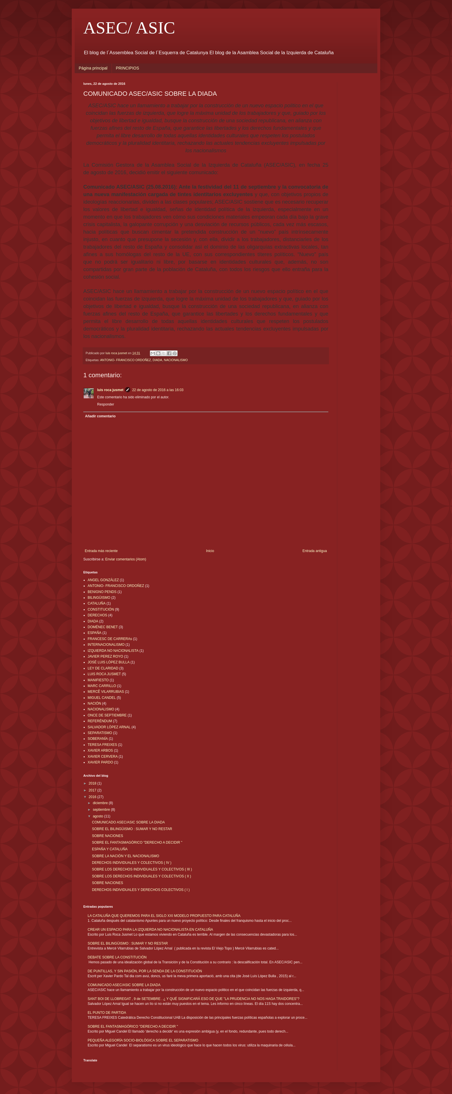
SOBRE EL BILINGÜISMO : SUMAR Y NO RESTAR (132, 829)
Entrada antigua (314, 551)
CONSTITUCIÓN (101, 609)
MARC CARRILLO (102, 686)
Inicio (210, 551)
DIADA (157, 360)
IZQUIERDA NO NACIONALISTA (113, 651)
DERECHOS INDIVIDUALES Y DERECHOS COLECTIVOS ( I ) (141, 890)
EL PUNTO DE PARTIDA (107, 1013)
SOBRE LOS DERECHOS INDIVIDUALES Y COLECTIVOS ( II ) (141, 876)
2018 (93, 783)
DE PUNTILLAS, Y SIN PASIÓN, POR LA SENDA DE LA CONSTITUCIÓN (145, 971)
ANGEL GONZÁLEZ (103, 580)
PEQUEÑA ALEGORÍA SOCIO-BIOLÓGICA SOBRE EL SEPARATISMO (143, 1040)
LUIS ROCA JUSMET (104, 674)
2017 (93, 790)
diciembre (101, 803)
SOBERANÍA (98, 739)
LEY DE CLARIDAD (103, 668)
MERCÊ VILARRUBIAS (106, 692)
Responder (105, 404)
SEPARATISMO (100, 733)
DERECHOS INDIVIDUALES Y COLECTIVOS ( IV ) (132, 863)
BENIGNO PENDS (102, 592)
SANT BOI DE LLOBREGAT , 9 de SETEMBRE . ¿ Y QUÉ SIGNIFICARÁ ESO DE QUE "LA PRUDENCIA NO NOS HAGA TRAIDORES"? (194, 999)
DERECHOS (97, 615)
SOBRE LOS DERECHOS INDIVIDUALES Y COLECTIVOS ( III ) (142, 869)
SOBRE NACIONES (107, 836)
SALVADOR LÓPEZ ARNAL (109, 727)
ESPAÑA (94, 633)
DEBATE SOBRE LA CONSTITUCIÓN (117, 957)
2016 (93, 797)
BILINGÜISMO (99, 598)
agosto (98, 816)
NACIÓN (94, 703)
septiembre (102, 810)
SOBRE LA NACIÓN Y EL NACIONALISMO (125, 856)
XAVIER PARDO (100, 762)
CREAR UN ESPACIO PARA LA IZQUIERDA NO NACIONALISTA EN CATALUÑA (150, 930)
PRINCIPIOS (127, 68)
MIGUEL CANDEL (102, 698)
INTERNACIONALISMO (106, 645)
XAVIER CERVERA (103, 757)
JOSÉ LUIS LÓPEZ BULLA (108, 662)
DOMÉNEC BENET (103, 627)
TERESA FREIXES (102, 745)
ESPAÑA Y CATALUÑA (110, 849)
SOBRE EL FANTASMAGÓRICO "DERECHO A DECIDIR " (137, 842)
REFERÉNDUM (100, 721)
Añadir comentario (100, 416)
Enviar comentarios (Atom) (125, 559)
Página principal (93, 68)
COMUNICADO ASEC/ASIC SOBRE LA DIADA (128, 822)
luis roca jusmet (110, 390)
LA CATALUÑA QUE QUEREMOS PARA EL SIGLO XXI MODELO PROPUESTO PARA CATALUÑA (164, 916)
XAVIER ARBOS (100, 750)
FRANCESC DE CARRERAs (110, 639)
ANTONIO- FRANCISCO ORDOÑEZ (125, 360)
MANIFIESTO (98, 680)
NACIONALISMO (176, 360)
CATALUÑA (97, 603)
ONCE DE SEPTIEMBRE (107, 715)
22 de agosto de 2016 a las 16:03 (157, 390)
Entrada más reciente (101, 551)
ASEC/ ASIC (129, 27)
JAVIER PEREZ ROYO (105, 656)
